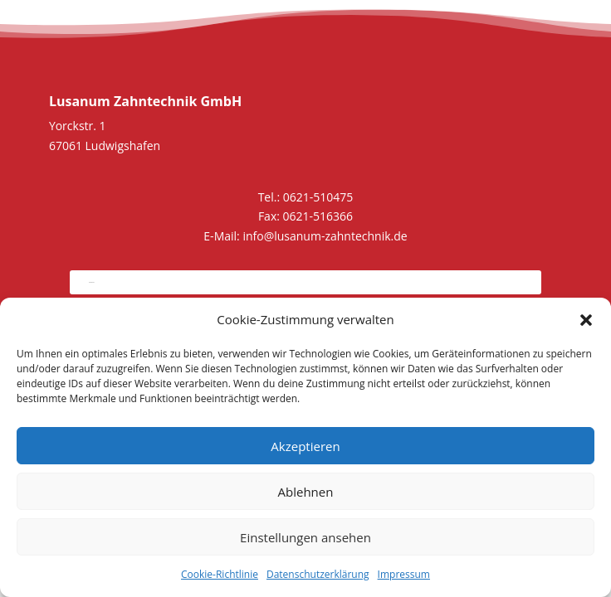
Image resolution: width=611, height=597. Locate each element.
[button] (586, 320)
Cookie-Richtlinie (219, 574)
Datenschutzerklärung (317, 574)
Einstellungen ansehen (305, 537)
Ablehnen (306, 491)
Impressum (404, 574)
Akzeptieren (305, 446)
